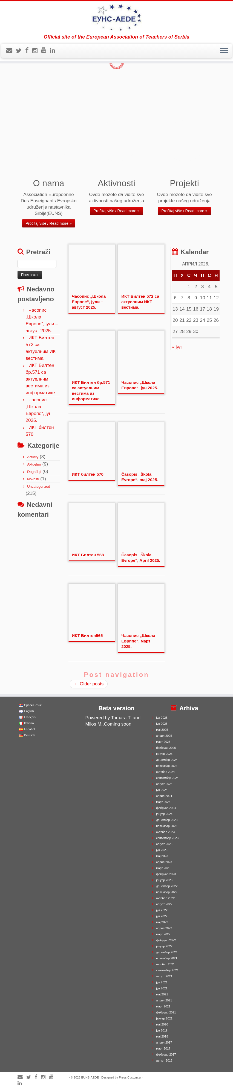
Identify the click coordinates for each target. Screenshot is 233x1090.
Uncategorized (38, 486)
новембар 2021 (166, 958)
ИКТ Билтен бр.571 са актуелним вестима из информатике (40, 379)
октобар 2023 (165, 832)
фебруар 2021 (166, 1012)
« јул (177, 347)
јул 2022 (162, 910)
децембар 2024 (166, 759)
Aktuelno (34, 464)
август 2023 (164, 844)
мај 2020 (162, 1024)
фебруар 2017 (166, 1054)
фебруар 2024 (166, 808)
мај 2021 (162, 994)
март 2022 (163, 934)
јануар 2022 (164, 946)
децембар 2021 (166, 952)
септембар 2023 (167, 838)
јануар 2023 (164, 880)
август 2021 (164, 976)
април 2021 (164, 1000)
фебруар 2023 (166, 874)
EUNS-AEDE (90, 1077)
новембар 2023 (166, 826)
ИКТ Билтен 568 (88, 555)
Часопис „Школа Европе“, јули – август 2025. (89, 301)
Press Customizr (130, 1077)
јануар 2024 (164, 814)
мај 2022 (162, 922)
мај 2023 (162, 856)
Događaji (34, 472)
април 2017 (164, 1042)
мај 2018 (162, 1036)
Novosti (33, 479)
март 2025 (163, 741)
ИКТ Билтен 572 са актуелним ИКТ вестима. (140, 301)
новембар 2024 (166, 765)
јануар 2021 (164, 1018)
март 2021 (163, 1006)
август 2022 (164, 904)
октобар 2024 (165, 771)
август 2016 (164, 1060)
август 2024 (164, 783)
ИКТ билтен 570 (87, 474)
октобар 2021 (165, 964)
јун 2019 (162, 1030)
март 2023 (163, 868)
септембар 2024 (167, 777)
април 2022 (164, 928)
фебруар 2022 (166, 940)
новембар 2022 (166, 892)
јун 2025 (162, 723)
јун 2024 (162, 789)
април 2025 (164, 735)
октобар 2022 (165, 898)
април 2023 (164, 862)
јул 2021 (162, 982)
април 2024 (164, 795)
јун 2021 (162, 988)
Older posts (89, 683)
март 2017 (163, 1048)
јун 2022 (162, 916)
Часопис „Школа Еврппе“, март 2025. (138, 641)
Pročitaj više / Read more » (48, 223)
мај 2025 (162, 729)
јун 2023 (162, 850)
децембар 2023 (166, 820)
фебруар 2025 (166, 747)
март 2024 (163, 801)
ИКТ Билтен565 (87, 635)
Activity (32, 457)
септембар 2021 (167, 970)
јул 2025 (162, 717)
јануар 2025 (164, 753)
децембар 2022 (166, 886)
